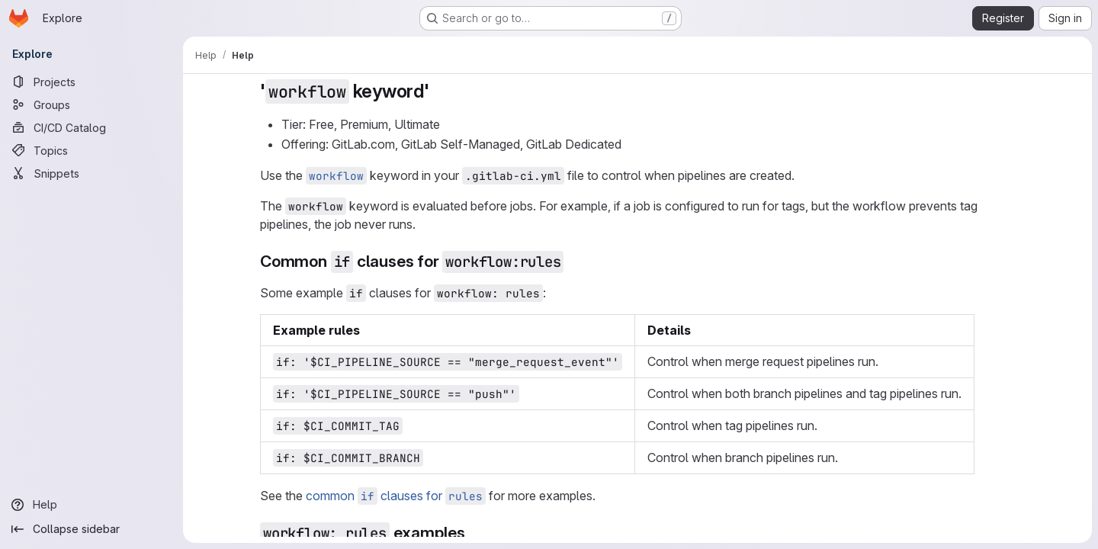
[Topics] (91, 150)
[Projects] (91, 81)
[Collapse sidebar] (91, 529)
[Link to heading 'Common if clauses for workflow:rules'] (572, 261)
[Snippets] (91, 173)
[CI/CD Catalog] (91, 127)
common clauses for (396, 495)
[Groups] (91, 104)
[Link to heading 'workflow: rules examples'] (474, 532)
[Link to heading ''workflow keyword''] (439, 91)
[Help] (91, 504)
